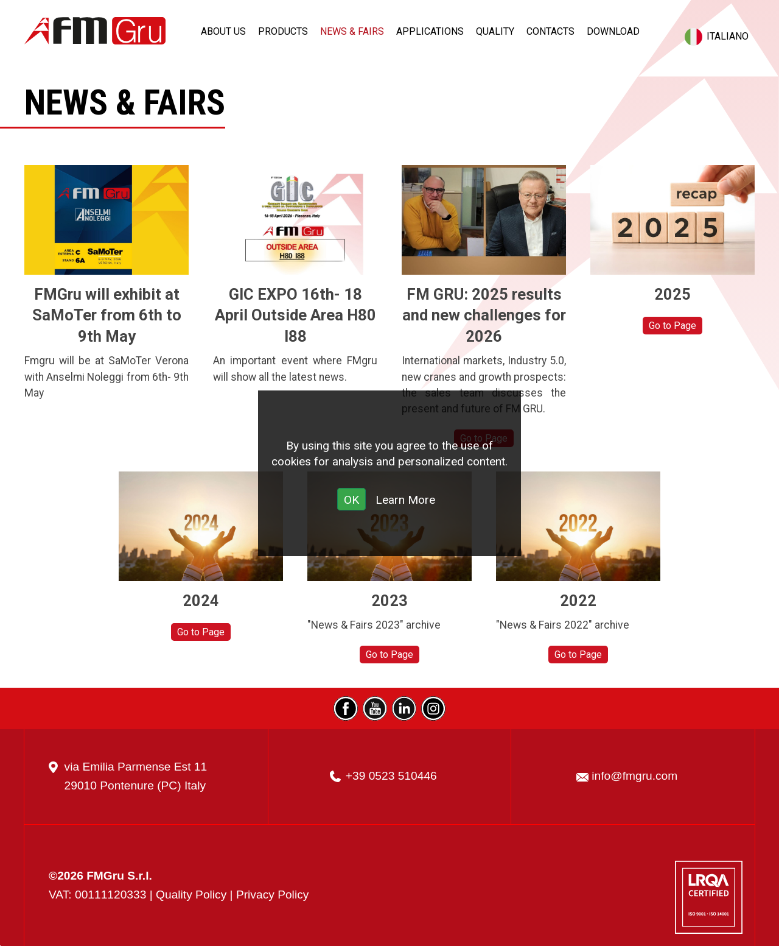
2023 (389, 600)
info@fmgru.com (634, 775)
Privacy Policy (272, 894)
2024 (201, 600)
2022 (578, 600)
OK (351, 500)
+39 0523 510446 (391, 775)
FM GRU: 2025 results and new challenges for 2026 (484, 315)
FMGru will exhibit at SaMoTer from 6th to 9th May (106, 315)
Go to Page (672, 325)
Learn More (405, 500)
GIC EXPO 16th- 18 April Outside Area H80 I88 (295, 315)
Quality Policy (191, 894)
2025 (672, 294)
